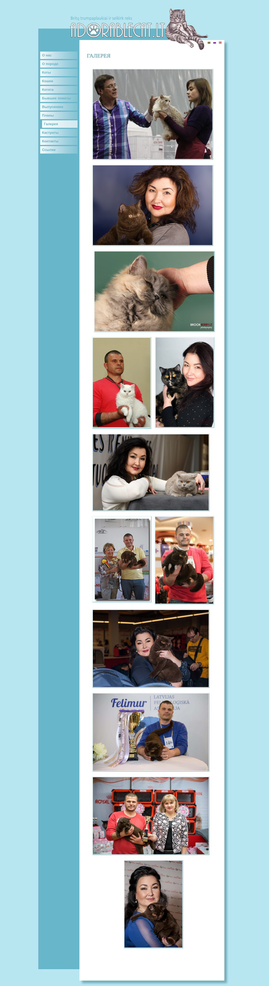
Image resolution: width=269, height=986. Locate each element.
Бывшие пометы (56, 98)
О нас (47, 55)
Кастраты (50, 133)
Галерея (51, 124)
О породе (50, 64)
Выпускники (52, 107)
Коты (46, 72)
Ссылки (48, 150)
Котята (48, 90)
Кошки (47, 81)
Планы (48, 115)
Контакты (50, 141)
